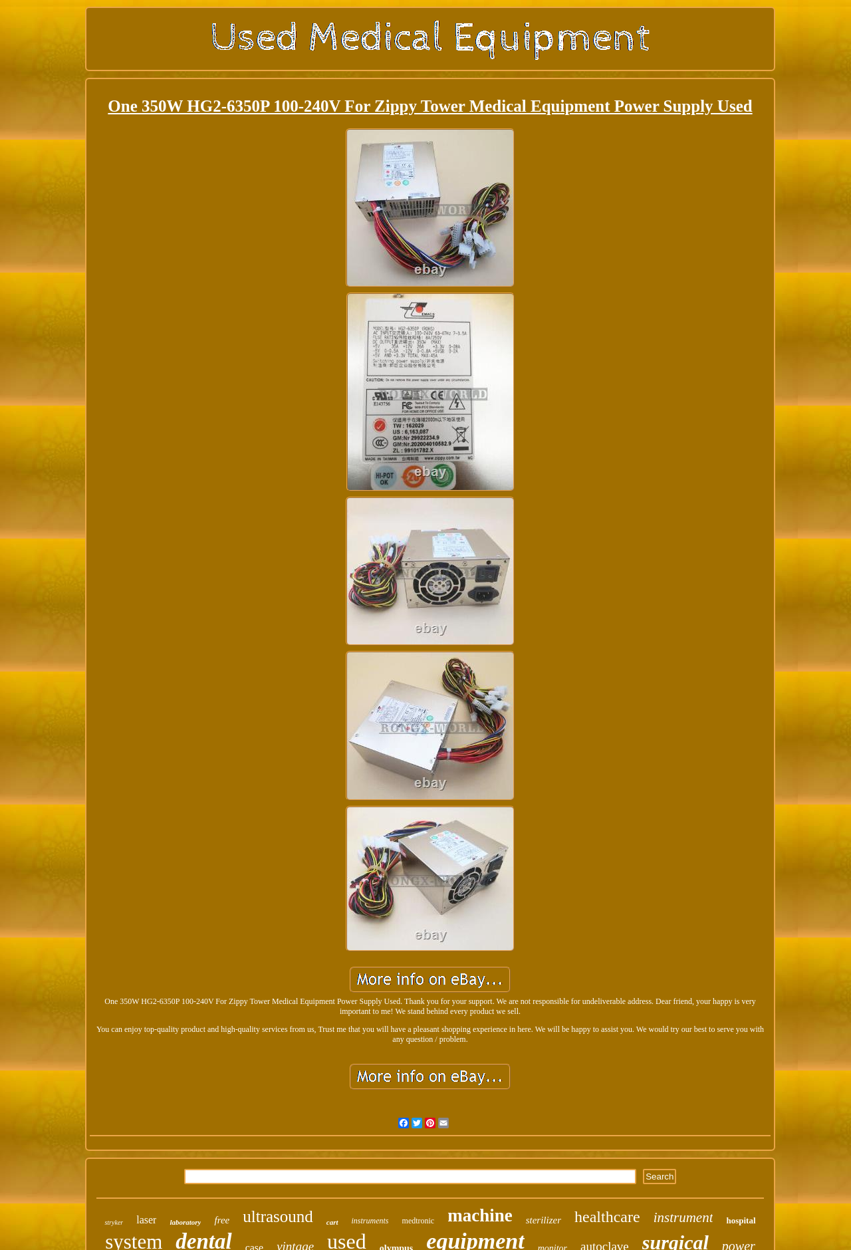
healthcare (607, 1216)
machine (480, 1215)
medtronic (418, 1220)
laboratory (185, 1222)
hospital (740, 1220)
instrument (683, 1217)
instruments (370, 1220)
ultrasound (278, 1216)
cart (332, 1222)
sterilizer (543, 1220)
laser (146, 1219)
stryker (113, 1222)
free (221, 1220)
